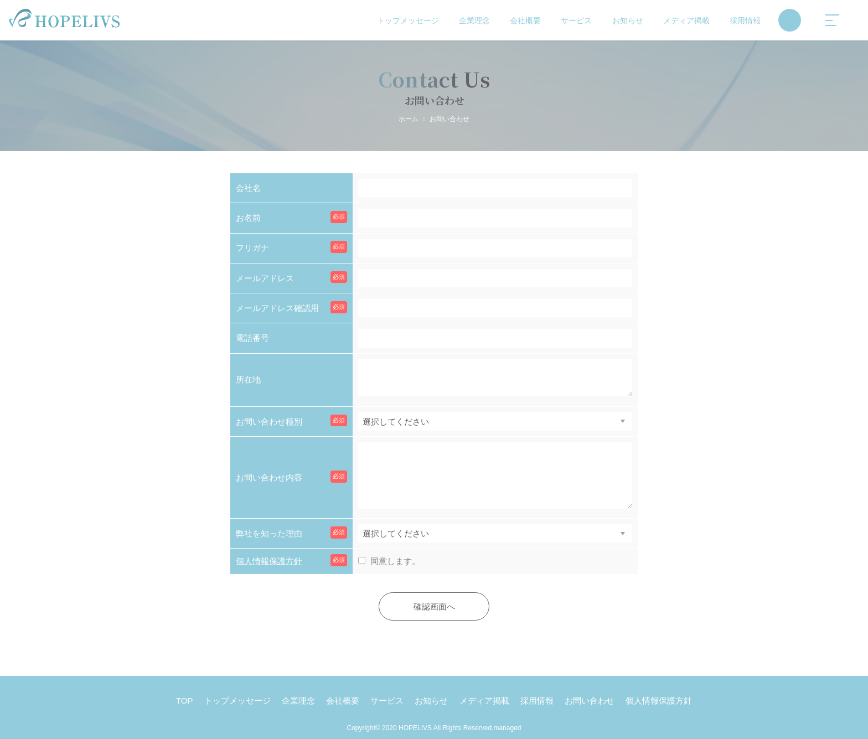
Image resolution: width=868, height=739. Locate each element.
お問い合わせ (589, 700)
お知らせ (627, 20)
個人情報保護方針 (269, 561)
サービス (576, 20)
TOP (184, 700)
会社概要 (525, 20)
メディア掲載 (686, 20)
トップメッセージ (408, 20)
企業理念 (474, 20)
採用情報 (745, 20)
